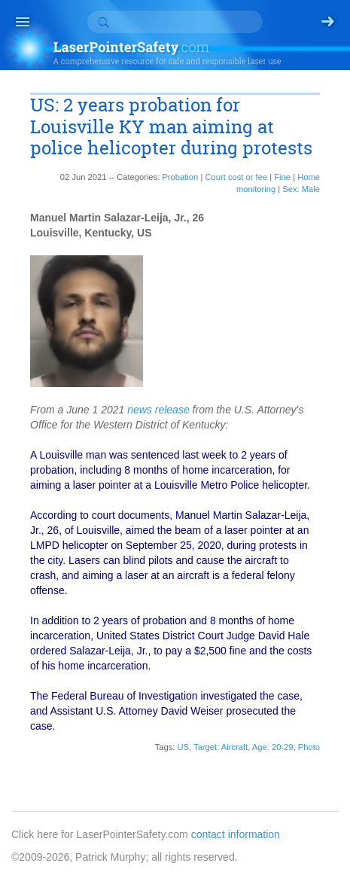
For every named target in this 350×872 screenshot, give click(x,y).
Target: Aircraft (220, 747)
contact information (235, 834)
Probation (180, 176)
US (183, 747)
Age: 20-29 (273, 747)
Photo (309, 747)
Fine (282, 176)
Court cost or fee (236, 176)
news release (158, 410)
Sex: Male (301, 189)
